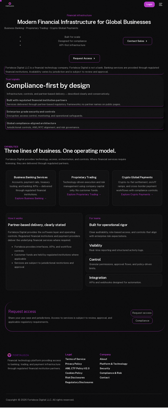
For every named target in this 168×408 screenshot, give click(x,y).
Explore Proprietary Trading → (84, 194)
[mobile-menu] (160, 4)
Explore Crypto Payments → (137, 194)
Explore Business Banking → (31, 198)
